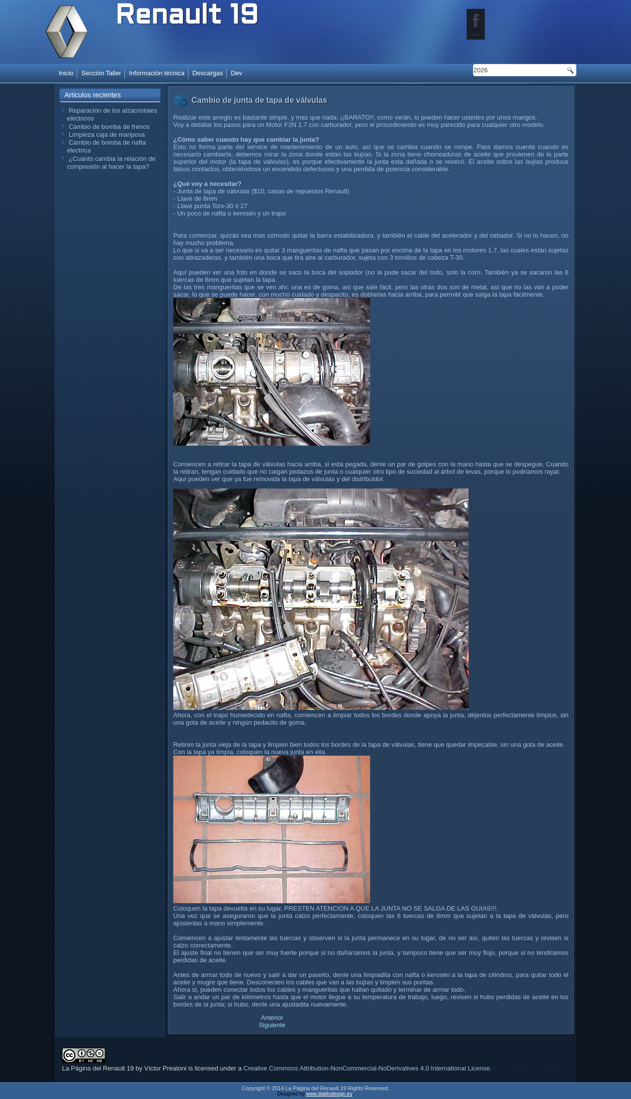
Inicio (66, 73)
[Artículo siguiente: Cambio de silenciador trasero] (272, 1025)
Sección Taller (101, 73)
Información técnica (157, 73)
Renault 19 (186, 17)
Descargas (207, 73)
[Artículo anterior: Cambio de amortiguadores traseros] (272, 1017)
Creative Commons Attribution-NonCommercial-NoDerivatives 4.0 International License (367, 1068)
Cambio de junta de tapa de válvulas (259, 100)
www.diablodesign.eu (329, 1094)
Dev (236, 73)
